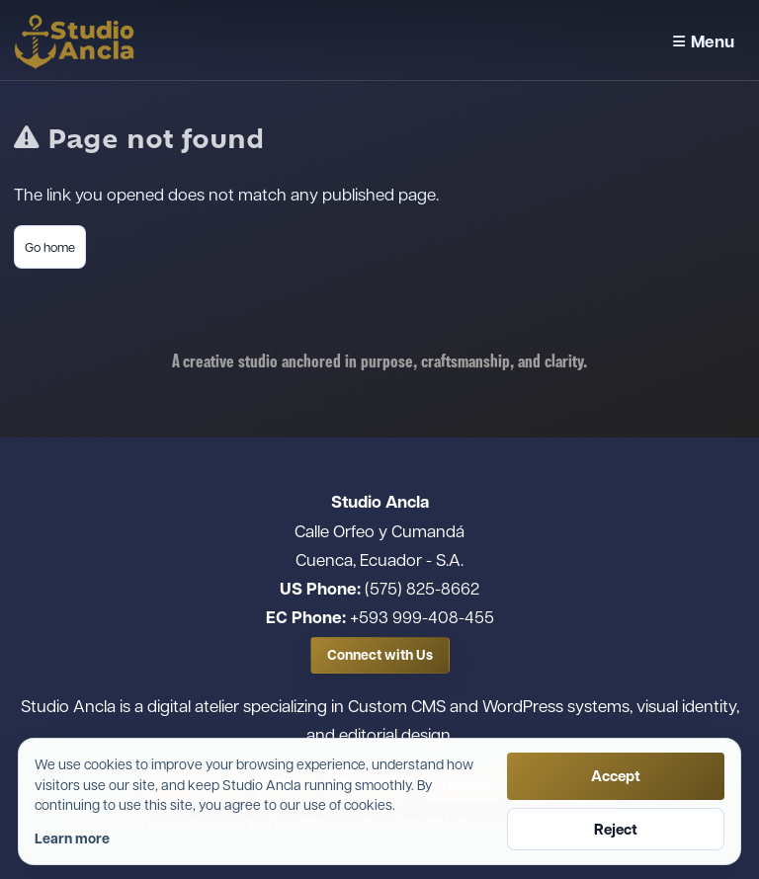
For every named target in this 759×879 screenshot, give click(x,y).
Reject (615, 829)
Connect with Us (380, 655)
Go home (50, 246)
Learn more (72, 838)
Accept (615, 775)
